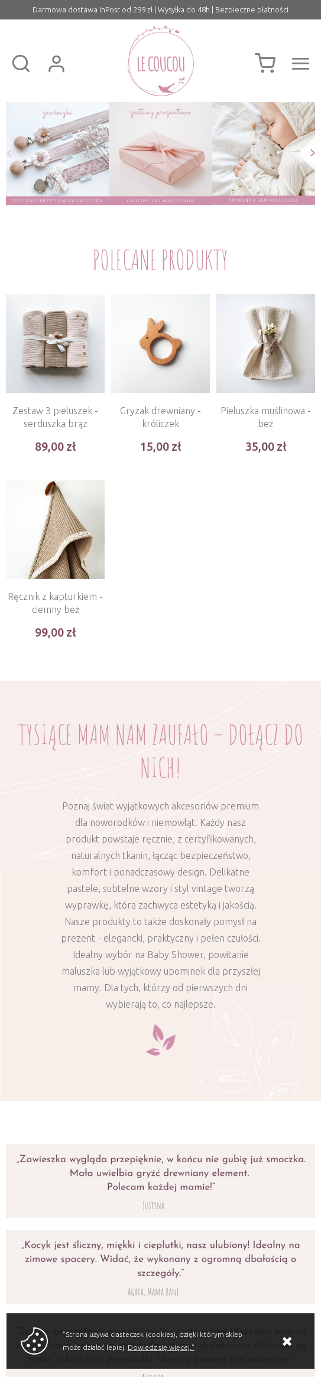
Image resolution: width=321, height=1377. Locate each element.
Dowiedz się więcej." (161, 1347)
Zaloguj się (56, 63)
